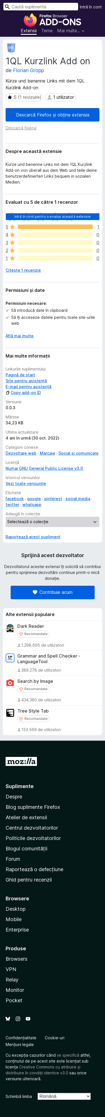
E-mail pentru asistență (28, 386)
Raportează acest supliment (33, 536)
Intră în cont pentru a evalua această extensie (52, 216)
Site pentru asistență (26, 380)
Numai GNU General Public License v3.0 (44, 468)
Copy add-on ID (23, 392)
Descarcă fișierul (21, 127)
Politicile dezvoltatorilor (33, 838)
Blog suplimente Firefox (33, 807)
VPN (11, 969)
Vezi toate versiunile (26, 483)
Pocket (14, 1000)
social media (78, 498)
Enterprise (17, 930)
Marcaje (47, 453)
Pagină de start (20, 374)
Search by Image (35, 681)
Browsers (16, 959)
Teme (47, 30)
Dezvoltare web (21, 453)
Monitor (15, 990)
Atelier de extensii (26, 817)
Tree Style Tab (33, 711)
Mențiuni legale (20, 1044)
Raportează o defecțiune (34, 869)
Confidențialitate (21, 1037)
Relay (12, 980)
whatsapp (31, 504)
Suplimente (20, 786)
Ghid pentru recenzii (29, 880)
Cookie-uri (54, 1037)
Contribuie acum (53, 592)
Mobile (14, 919)
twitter (12, 504)
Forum (13, 859)
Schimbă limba (19, 1096)
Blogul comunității (26, 849)
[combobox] (40, 6)
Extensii (29, 30)
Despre (14, 797)
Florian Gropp (28, 70)
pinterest (53, 498)
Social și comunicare (79, 453)
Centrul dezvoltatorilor (32, 828)
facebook (15, 498)
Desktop (15, 909)
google (34, 498)
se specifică (68, 1055)
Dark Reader (30, 626)
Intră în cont (91, 6)
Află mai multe (20, 335)
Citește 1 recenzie (23, 270)
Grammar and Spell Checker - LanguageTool (48, 658)
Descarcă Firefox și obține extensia (52, 115)
